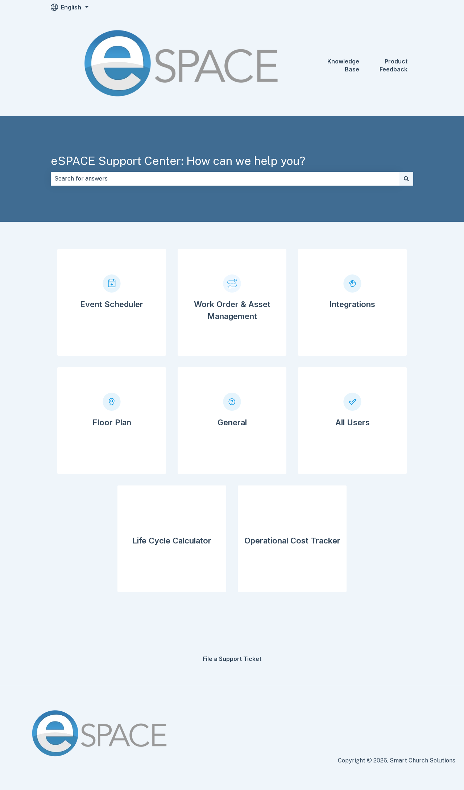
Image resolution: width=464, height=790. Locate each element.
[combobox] (225, 179)
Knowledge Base (343, 65)
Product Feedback (393, 65)
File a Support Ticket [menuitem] (232, 658)
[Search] (406, 179)
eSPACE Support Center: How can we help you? (178, 160)
